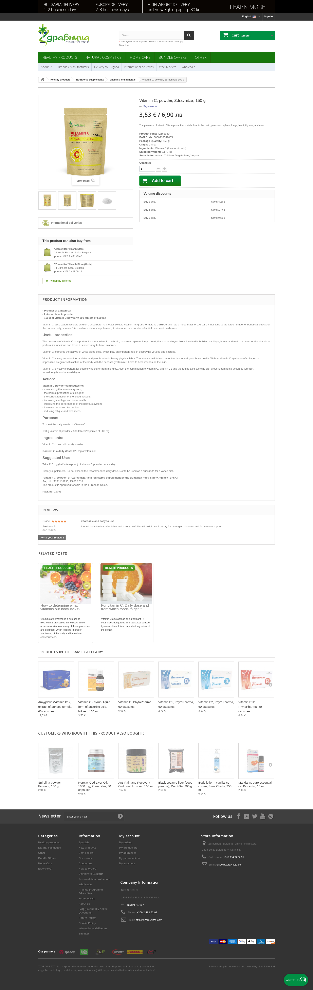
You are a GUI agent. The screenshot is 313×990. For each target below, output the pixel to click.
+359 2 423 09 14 (72, 271)
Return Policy (87, 917)
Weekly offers (167, 67)
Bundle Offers (173, 57)
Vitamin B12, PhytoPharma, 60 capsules (250, 706)
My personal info (129, 858)
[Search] (189, 35)
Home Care (140, 57)
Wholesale (188, 67)
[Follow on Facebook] (238, 816)
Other (200, 57)
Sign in (268, 16)
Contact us (85, 863)
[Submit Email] (120, 816)
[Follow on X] (254, 816)
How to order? (87, 868)
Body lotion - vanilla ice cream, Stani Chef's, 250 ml (215, 786)
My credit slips (128, 847)
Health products (58, 568)
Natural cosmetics (103, 57)
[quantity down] (164, 168)
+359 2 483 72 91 (233, 857)
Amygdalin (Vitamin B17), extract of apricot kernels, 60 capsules (55, 706)
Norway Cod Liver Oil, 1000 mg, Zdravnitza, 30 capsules (94, 786)
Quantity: (145, 162)
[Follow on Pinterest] (270, 816)
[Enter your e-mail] (94, 816)
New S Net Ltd (266, 966)
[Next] (270, 685)
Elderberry (44, 868)
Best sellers (86, 852)
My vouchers (127, 863)
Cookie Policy (87, 923)
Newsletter (49, 816)
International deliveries (139, 67)
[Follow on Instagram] (246, 816)
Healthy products (59, 57)
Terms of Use (87, 898)
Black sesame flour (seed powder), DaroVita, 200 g (175, 784)
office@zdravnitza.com (230, 864)
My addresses (127, 852)
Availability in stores (58, 280)
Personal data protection (94, 879)
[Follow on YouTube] (262, 816)
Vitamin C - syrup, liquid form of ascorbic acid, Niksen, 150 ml (94, 706)
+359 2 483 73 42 (72, 256)
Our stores (85, 858)
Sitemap (84, 933)
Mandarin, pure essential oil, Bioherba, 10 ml (255, 784)
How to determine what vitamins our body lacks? (60, 607)
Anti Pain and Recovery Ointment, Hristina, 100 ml (135, 784)
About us (47, 67)
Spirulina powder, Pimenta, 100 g (49, 784)
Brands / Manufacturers (73, 67)
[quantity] (147, 168)
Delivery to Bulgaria (106, 67)
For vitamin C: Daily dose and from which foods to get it (125, 607)
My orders (125, 842)
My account (129, 835)
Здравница (150, 106)
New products (87, 847)
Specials (84, 842)
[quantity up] (158, 168)
